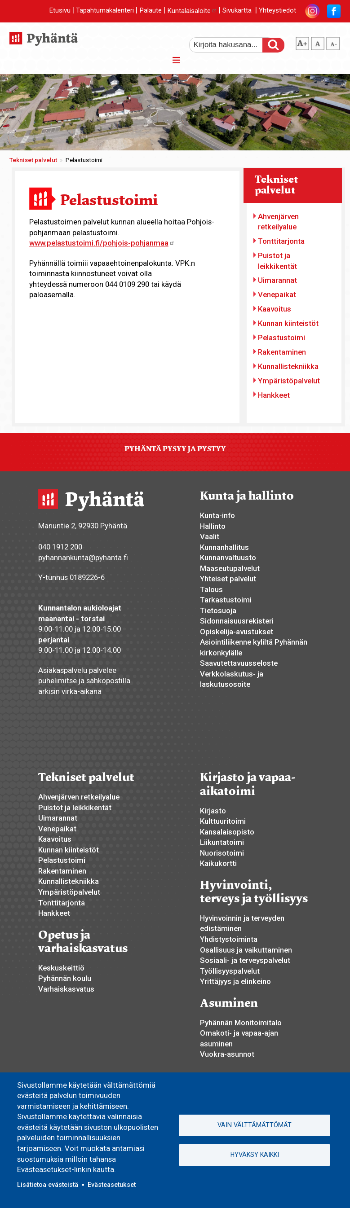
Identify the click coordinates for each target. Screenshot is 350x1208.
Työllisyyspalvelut (230, 970)
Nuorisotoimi (222, 852)
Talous (211, 589)
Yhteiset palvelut (228, 578)
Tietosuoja (218, 610)
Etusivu (60, 11)
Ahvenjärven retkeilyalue (278, 222)
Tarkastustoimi (226, 599)
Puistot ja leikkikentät (277, 261)
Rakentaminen (282, 351)
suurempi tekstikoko (302, 41)
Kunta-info (217, 515)
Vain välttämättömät (254, 1125)
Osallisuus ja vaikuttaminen (246, 949)
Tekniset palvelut (33, 160)
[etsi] (232, 45)
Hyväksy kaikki (254, 1154)
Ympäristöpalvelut (289, 380)
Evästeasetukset (112, 1184)
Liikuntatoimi (222, 842)
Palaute (150, 11)
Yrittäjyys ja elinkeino (235, 981)
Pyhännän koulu (64, 978)
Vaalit (209, 536)
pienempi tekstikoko (333, 41)
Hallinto (213, 526)
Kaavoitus (274, 308)
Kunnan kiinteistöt (288, 323)
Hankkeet (274, 395)
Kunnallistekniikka (288, 366)
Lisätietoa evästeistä (47, 1184)
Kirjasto (213, 810)
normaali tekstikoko (317, 41)
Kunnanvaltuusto (228, 557)
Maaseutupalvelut (230, 568)
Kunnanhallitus (224, 547)
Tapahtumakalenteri (105, 11)
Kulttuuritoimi (223, 821)
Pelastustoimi (281, 337)
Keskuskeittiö (61, 967)
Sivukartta (237, 11)
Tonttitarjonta (281, 241)
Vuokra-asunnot (227, 1054)
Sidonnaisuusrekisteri (237, 620)
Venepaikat (277, 294)
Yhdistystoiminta (228, 939)
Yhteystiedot (277, 11)
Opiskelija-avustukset (236, 631)
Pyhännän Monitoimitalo (241, 1022)
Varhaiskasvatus (66, 988)
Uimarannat (277, 280)
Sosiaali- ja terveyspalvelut (245, 960)
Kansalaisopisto (227, 831)
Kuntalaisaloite (192, 11)
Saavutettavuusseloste (239, 663)
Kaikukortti (218, 863)
